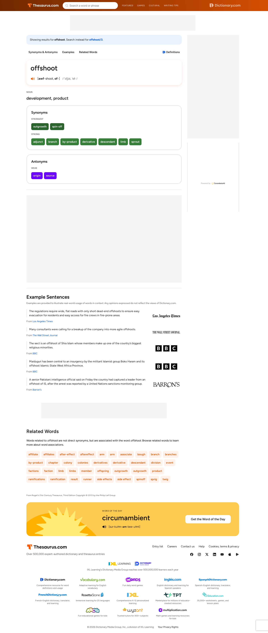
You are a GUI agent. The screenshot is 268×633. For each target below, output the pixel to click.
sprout (135, 141)
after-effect (67, 454)
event (169, 462)
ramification (57, 479)
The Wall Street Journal (45, 335)
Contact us (187, 546)
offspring (103, 471)
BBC (35, 353)
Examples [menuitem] (68, 52)
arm (102, 454)
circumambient (126, 518)
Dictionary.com (225, 5)
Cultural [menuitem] (154, 5)
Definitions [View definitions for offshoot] (173, 52)
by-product (69, 141)
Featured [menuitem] (127, 5)
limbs (72, 471)
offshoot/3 (96, 39)
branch (52, 141)
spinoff (140, 479)
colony (68, 462)
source (50, 175)
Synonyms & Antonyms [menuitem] (42, 52)
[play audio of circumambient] (104, 527)
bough (141, 454)
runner (87, 479)
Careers (172, 546)
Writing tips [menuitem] (171, 5)
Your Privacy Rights (168, 627)
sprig (154, 479)
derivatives (100, 462)
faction (48, 471)
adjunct (38, 141)
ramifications (36, 479)
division (155, 462)
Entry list (157, 546)
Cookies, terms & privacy (224, 546)
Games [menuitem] (141, 5)
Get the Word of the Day (208, 519)
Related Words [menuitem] (88, 52)
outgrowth (40, 126)
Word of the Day (112, 511)
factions (33, 471)
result (74, 479)
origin (37, 175)
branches (170, 454)
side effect (124, 479)
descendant (107, 141)
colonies (83, 462)
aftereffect (87, 454)
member (86, 471)
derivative (88, 141)
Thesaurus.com (43, 5)
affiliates (48, 454)
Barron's (37, 389)
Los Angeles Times (43, 321)
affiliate (33, 454)
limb (123, 141)
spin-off (57, 126)
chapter (53, 462)
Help (201, 546)
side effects (104, 479)
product (157, 471)
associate (126, 454)
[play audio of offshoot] (33, 79)
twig (165, 479)
